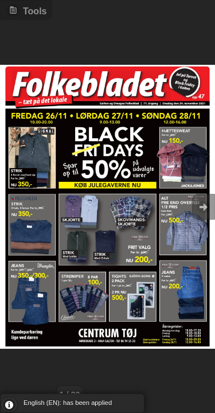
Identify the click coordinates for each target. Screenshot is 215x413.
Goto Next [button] (203, 207)
